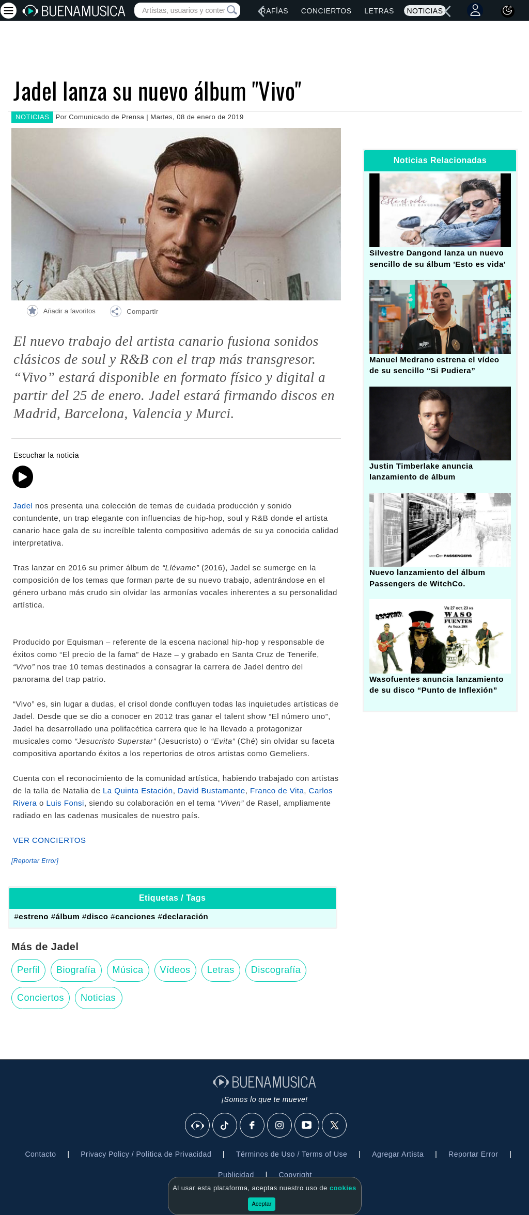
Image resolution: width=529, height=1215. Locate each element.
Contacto (40, 1154)
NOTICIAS (32, 117)
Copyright (295, 1175)
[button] (134, 313)
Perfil (28, 970)
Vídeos (175, 970)
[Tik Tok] (225, 1125)
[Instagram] (280, 1125)
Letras (379, 11)
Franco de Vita (277, 790)
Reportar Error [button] (473, 1154)
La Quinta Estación (138, 790)
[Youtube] (307, 1125)
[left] (261, 11)
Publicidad (236, 1175)
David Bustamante (211, 790)
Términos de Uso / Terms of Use (291, 1154)
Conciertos (326, 11)
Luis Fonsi (65, 802)
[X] (334, 1125)
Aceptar (262, 1204)
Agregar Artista (398, 1154)
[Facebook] (252, 1125)
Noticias (425, 11)
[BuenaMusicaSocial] (197, 1125)
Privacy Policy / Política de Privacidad (146, 1154)
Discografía (276, 970)
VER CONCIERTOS (49, 840)
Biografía (76, 970)
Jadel (23, 505)
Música (128, 970)
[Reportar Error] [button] (34, 861)
